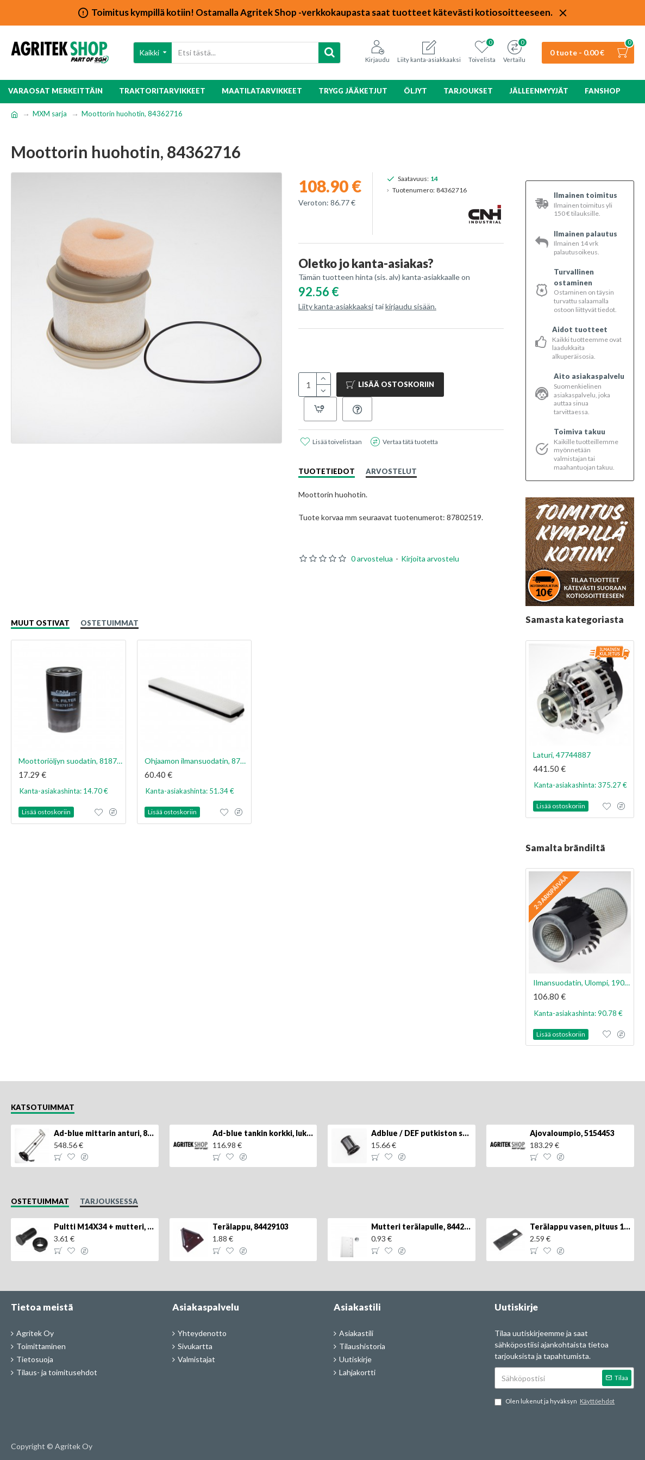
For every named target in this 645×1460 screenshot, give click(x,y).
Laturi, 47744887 (562, 754)
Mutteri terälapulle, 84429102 (421, 1226)
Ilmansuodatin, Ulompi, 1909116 (582, 982)
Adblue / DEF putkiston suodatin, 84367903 (421, 1133)
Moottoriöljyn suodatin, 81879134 (70, 760)
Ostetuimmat (109, 623)
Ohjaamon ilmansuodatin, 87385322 (197, 760)
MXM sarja (50, 113)
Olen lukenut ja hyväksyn (555, 1401)
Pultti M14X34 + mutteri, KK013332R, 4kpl (104, 1226)
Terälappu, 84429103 (250, 1226)
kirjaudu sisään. (410, 306)
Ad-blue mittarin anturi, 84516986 (104, 1133)
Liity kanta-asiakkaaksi (335, 306)
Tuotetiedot (326, 471)
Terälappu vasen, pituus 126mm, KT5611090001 (580, 1226)
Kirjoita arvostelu (430, 558)
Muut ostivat (40, 623)
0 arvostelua (372, 558)
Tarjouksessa (109, 1201)
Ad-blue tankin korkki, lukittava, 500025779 (262, 1133)
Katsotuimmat (42, 1107)
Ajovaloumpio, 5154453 (572, 1133)
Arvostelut (391, 471)
